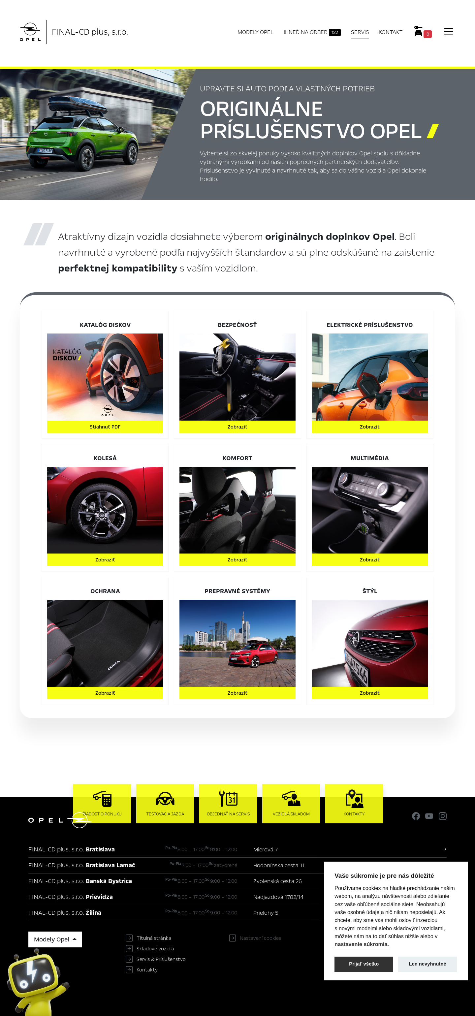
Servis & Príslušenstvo (161, 959)
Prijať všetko (364, 964)
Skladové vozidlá (155, 948)
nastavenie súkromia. (361, 944)
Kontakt (391, 32)
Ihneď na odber (312, 32)
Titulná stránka (154, 938)
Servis (360, 32)
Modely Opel (255, 32)
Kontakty (147, 970)
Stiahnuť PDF (105, 427)
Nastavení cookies (260, 938)
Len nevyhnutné (427, 964)
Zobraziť (237, 427)
